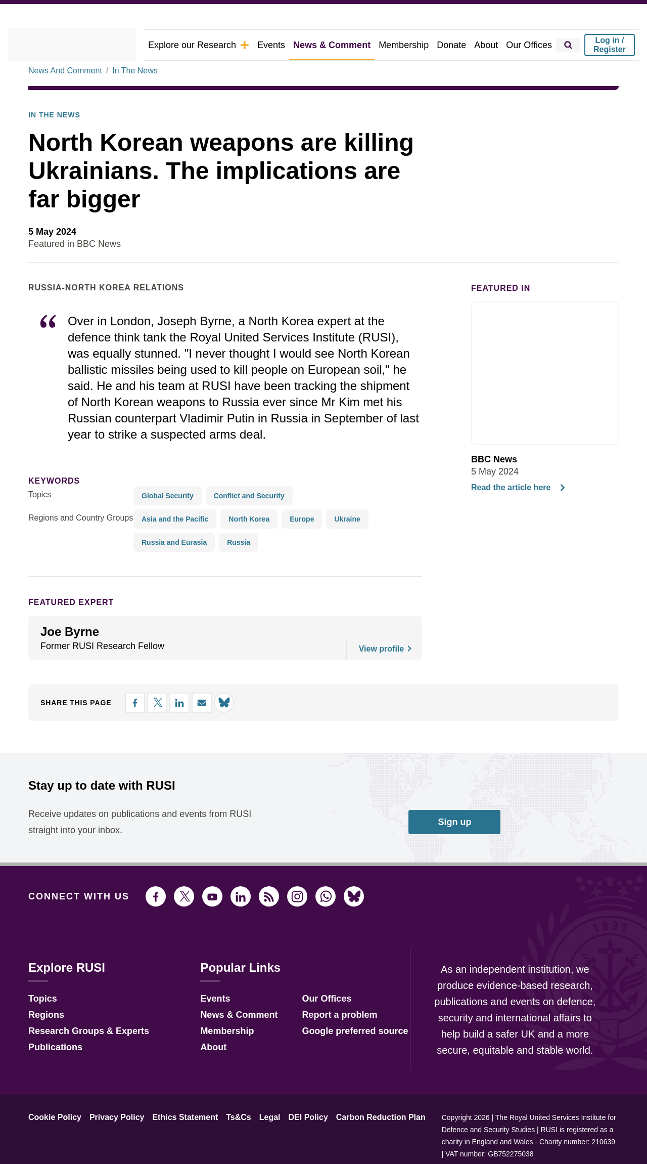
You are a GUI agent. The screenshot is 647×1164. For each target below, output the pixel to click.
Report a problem (327, 1042)
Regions (44, 1042)
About (491, 45)
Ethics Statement (173, 1146)
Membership (412, 45)
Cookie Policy (52, 1146)
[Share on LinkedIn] (573, 270)
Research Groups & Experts (81, 1058)
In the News (51, 143)
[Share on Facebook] (537, 270)
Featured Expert (64, 631)
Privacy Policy (109, 1146)
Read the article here (516, 516)
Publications (52, 1074)
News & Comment (346, 45)
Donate (458, 45)
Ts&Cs (224, 1146)
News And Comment (63, 99)
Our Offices (531, 45)
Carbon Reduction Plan (353, 1146)
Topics (39, 523)
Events (290, 45)
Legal (252, 1146)
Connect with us (72, 924)
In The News (131, 99)
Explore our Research (222, 45)
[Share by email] (591, 270)
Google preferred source (341, 1058)
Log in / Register (609, 45)
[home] (86, 45)
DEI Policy (287, 1146)
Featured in (496, 316)
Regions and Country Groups (77, 546)
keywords (49, 509)
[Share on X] (555, 270)
